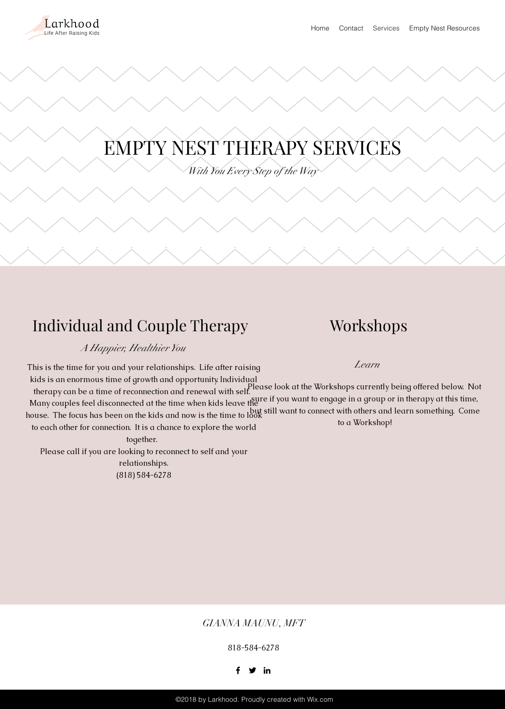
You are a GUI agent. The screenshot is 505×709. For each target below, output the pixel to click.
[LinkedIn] (267, 670)
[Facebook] (238, 670)
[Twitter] (252, 670)
